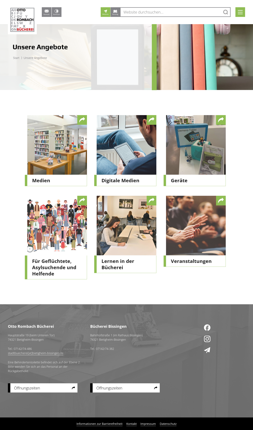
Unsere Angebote (35, 58)
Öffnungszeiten (27, 388)
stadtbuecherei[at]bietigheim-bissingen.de (35, 353)
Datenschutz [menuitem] (168, 424)
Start (16, 58)
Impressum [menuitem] (148, 424)
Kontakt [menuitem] (131, 424)
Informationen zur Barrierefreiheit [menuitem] (100, 424)
